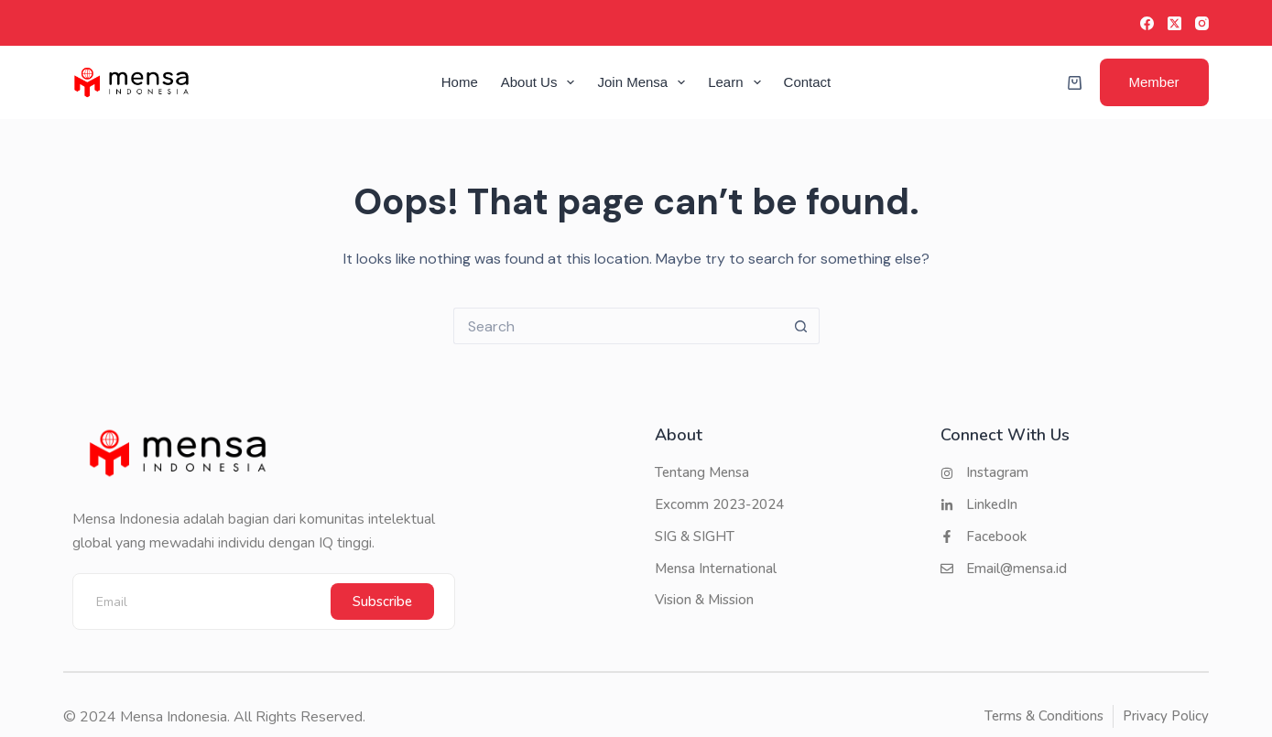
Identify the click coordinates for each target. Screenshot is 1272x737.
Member (1154, 82)
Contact (808, 82)
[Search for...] (618, 326)
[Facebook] (1147, 23)
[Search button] (801, 326)
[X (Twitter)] (1174, 23)
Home (459, 82)
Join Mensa (644, 82)
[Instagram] (1202, 23)
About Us (541, 82)
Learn (737, 82)
